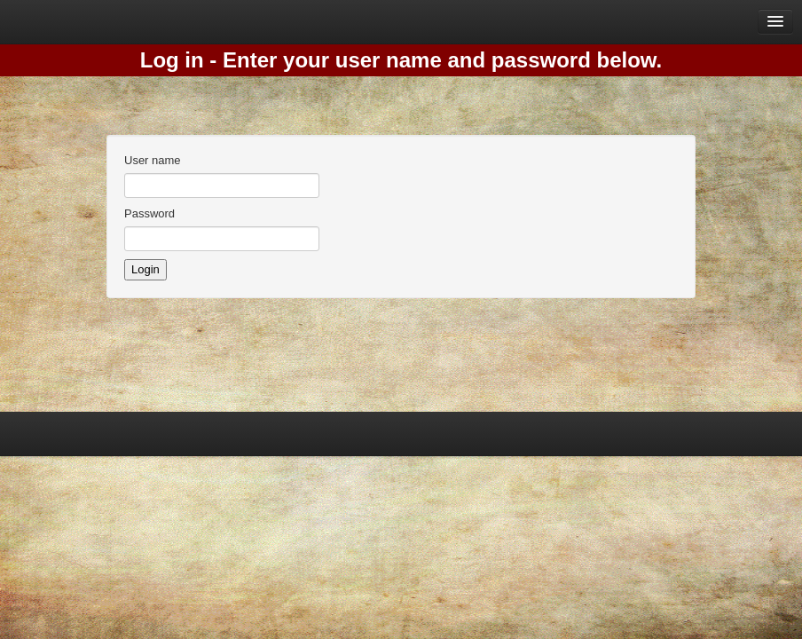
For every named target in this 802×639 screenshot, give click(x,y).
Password (149, 213)
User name (152, 160)
